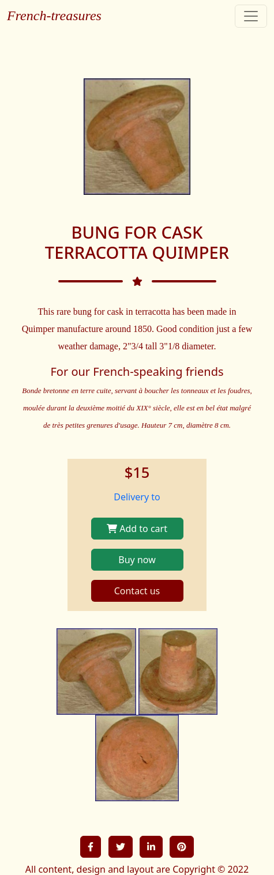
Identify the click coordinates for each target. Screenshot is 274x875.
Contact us (137, 590)
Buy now (136, 559)
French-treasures (54, 15)
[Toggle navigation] (251, 16)
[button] (90, 847)
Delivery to (137, 497)
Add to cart (137, 528)
